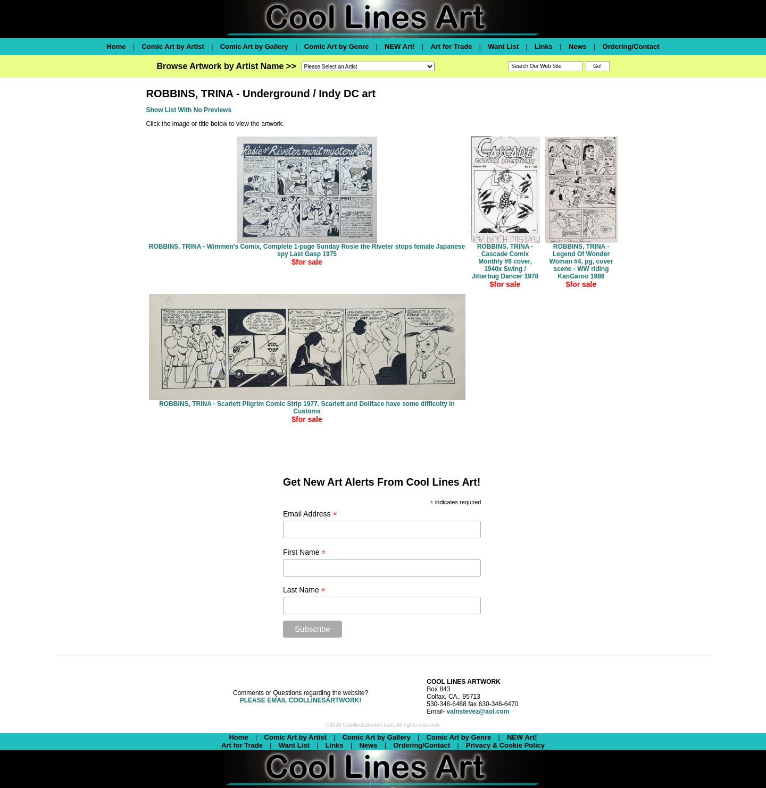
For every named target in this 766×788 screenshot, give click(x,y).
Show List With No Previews (189, 110)
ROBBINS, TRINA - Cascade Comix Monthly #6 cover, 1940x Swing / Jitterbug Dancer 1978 (505, 261)
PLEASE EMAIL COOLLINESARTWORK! (300, 700)
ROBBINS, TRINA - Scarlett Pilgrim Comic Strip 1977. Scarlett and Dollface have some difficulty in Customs (307, 407)
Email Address (310, 514)
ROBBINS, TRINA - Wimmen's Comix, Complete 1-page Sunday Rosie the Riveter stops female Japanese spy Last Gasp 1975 (307, 250)
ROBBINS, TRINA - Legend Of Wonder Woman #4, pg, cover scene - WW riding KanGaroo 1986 (581, 261)
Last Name (304, 590)
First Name (304, 552)
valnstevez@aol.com (478, 711)
